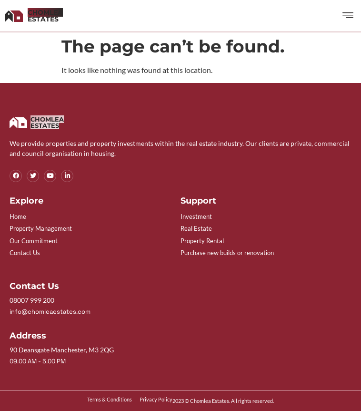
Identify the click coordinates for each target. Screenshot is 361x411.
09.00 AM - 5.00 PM (38, 361)
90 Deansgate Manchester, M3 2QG (62, 350)
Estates (45, 15)
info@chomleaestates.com (50, 312)
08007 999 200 (32, 300)
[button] (348, 16)
